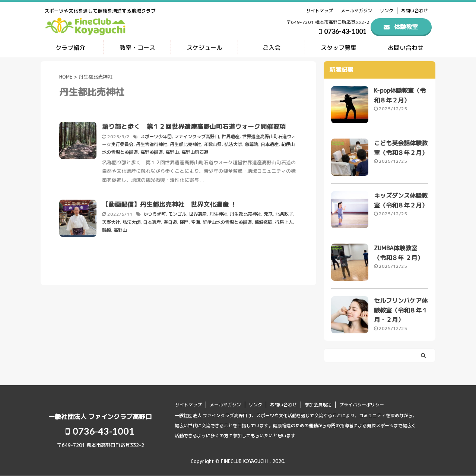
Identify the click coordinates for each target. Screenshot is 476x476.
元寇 (268, 213)
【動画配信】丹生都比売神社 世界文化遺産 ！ (172, 203)
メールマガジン (356, 10)
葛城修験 (263, 221)
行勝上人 (284, 221)
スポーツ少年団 (156, 136)
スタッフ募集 (338, 48)
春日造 (170, 221)
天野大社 (111, 221)
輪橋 (106, 228)
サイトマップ (319, 10)
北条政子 (284, 213)
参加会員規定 (318, 405)
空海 (195, 221)
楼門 (184, 221)
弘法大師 (233, 143)
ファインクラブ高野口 (196, 136)
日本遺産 (270, 143)
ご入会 (271, 48)
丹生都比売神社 (185, 143)
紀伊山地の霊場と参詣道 (227, 221)
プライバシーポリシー (361, 405)
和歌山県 (213, 143)
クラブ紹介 (70, 48)
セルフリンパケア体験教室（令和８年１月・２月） (401, 310)
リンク (386, 10)
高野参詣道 (151, 151)
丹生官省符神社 (151, 143)
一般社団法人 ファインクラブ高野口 (100, 416)
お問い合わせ (414, 10)
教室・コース (137, 48)
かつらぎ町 (154, 213)
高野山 (172, 151)
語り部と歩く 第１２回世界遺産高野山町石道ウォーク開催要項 (194, 126)
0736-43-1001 (342, 31)
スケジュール (204, 48)
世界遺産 (230, 136)
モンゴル (177, 213)
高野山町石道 (194, 151)
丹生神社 (218, 213)
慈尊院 (251, 143)
